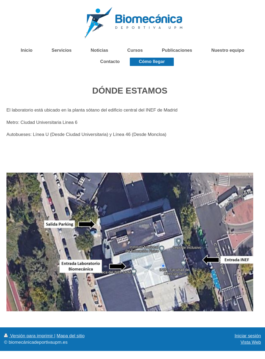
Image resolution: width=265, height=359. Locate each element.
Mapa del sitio (70, 335)
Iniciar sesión (247, 335)
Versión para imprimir (29, 335)
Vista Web (251, 342)
